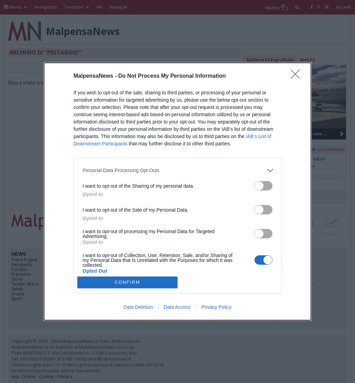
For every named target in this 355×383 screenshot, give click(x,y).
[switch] (263, 185)
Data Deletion (138, 307)
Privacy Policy (216, 307)
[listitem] (177, 170)
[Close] (297, 76)
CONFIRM (127, 282)
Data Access (177, 307)
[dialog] (177, 191)
